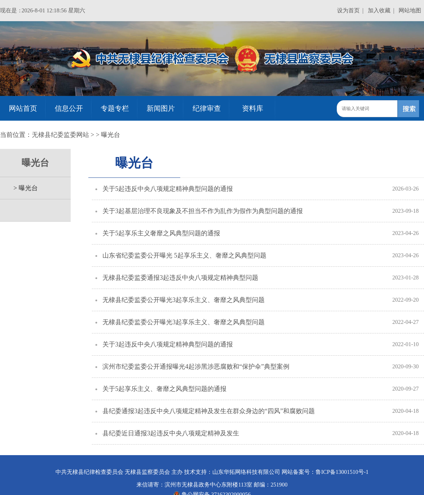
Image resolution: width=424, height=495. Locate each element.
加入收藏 (379, 10)
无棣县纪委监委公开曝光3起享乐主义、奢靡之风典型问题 (183, 299)
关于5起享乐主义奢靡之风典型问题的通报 (161, 233)
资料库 (252, 108)
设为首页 (348, 10)
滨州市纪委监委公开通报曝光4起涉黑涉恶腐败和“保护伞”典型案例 (195, 366)
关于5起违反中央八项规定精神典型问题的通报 (167, 188)
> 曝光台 (22, 188)
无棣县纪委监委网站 (60, 134)
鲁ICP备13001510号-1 (342, 472)
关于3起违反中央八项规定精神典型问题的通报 (167, 344)
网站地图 (410, 10)
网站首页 (23, 108)
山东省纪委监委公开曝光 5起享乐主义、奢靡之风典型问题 (184, 255)
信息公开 (69, 108)
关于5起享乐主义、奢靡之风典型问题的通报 (164, 388)
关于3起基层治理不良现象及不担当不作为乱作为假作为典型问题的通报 (202, 211)
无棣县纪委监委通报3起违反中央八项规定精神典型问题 (180, 277)
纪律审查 (207, 108)
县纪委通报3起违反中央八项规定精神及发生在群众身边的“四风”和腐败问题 (208, 411)
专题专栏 (115, 108)
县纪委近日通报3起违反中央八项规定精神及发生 (170, 433)
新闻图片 (161, 108)
